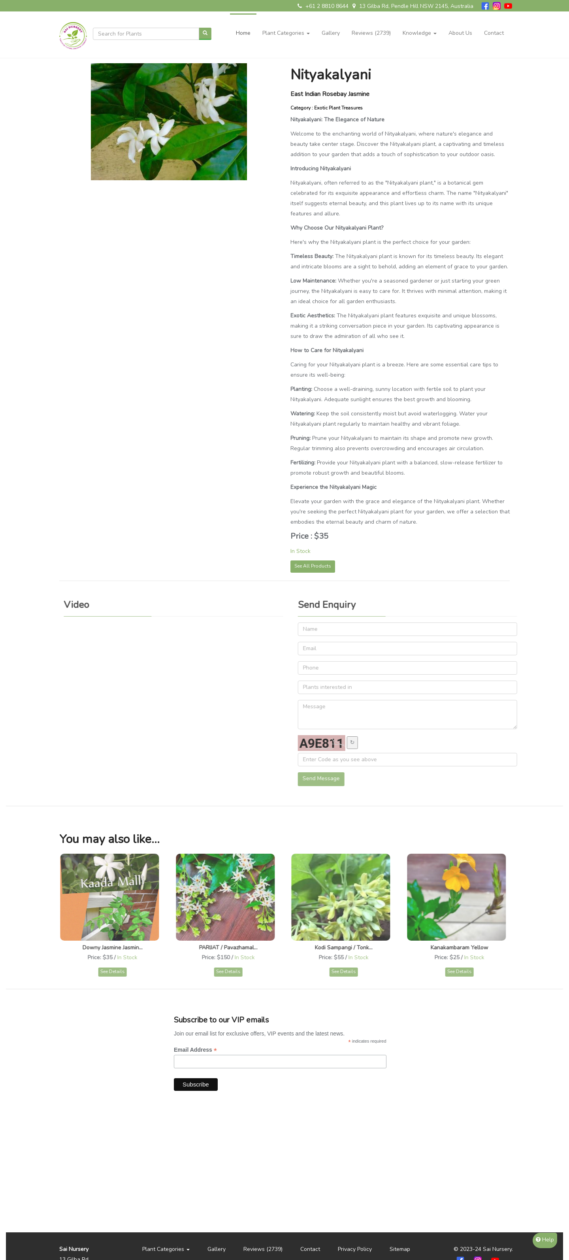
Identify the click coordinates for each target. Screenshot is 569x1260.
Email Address (195, 1050)
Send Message (324, 778)
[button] (286, 27)
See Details (116, 971)
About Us (460, 33)
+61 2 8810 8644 (323, 6)
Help (545, 1239)
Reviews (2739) (371, 33)
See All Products (312, 566)
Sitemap (400, 1249)
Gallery (331, 33)
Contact (494, 33)
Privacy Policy (355, 1249)
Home (243, 33)
